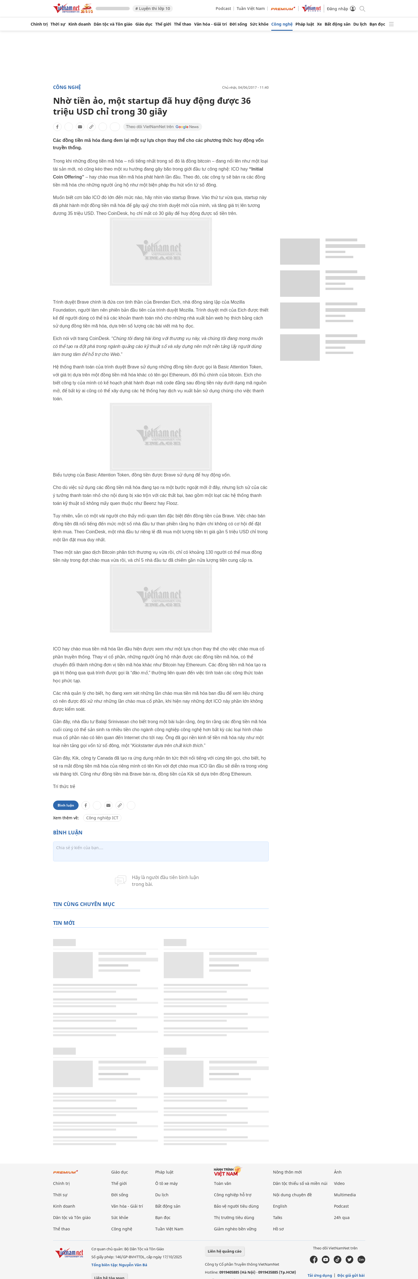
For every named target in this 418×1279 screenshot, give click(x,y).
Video (339, 1183)
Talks (277, 1217)
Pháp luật (304, 24)
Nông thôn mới (287, 1172)
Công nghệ (282, 24)
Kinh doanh (79, 24)
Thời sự (58, 24)
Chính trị (39, 24)
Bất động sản (337, 24)
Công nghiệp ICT (102, 817)
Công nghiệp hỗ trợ (232, 1194)
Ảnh (338, 1172)
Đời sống (238, 24)
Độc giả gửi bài (351, 1275)
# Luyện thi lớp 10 (152, 8)
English (280, 1206)
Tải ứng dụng (320, 1275)
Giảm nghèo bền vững (235, 1229)
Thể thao (182, 24)
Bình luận (66, 805)
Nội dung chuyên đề (292, 1194)
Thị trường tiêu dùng (234, 1217)
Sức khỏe (259, 24)
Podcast (223, 8)
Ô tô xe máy (166, 1183)
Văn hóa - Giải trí (210, 24)
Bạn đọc (377, 24)
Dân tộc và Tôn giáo (113, 24)
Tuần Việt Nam (251, 8)
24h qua (342, 1217)
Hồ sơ (278, 1229)
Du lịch (360, 24)
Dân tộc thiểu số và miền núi (300, 1183)
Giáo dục (143, 24)
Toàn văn (222, 1183)
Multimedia (345, 1194)
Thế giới (163, 24)
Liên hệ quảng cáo (224, 1251)
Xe (319, 24)
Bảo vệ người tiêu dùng (236, 1206)
